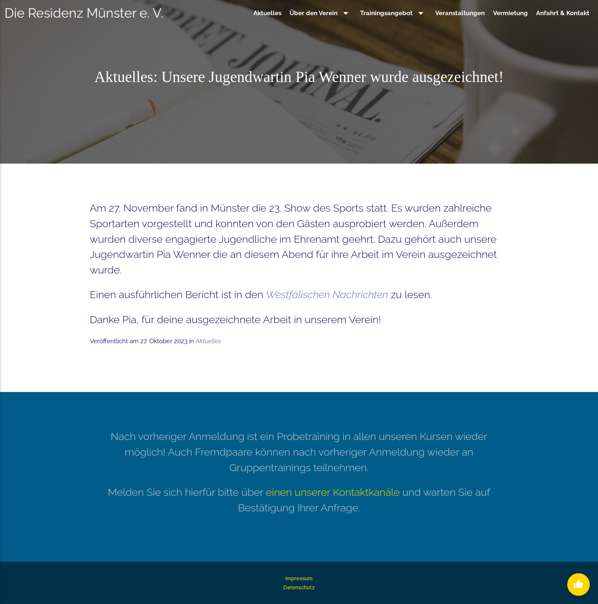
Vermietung (510, 13)
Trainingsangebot (393, 13)
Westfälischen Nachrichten (327, 294)
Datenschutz (299, 587)
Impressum (299, 578)
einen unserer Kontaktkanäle (333, 492)
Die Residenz (84, 13)
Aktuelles (267, 13)
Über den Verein (321, 13)
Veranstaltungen (460, 13)
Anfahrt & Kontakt (562, 13)
